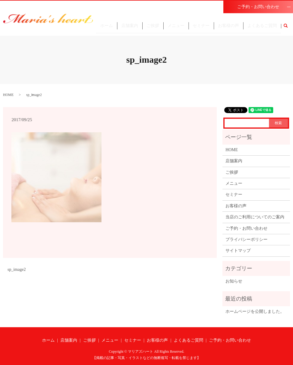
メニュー (176, 28)
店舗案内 (129, 28)
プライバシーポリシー (246, 239)
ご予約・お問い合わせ (258, 6)
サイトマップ (238, 250)
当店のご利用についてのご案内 (254, 217)
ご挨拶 (152, 28)
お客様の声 (228, 28)
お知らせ (233, 281)
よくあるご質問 (262, 28)
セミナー (201, 28)
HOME (8, 95)
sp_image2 (17, 269)
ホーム (106, 28)
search (288, 28)
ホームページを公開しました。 (254, 311)
